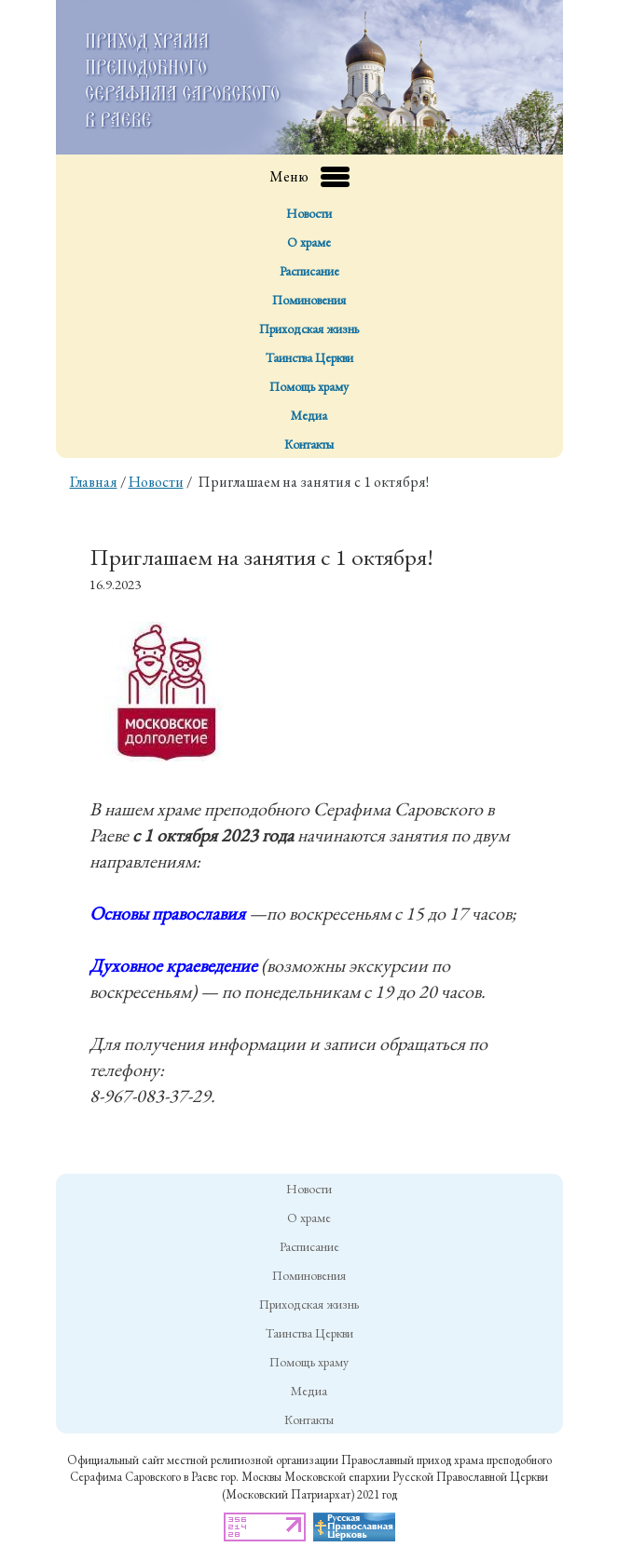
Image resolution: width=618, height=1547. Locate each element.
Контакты (309, 444)
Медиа (309, 415)
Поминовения (309, 299)
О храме (309, 242)
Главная (93, 481)
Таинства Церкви (309, 357)
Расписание (309, 270)
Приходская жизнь (309, 328)
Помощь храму (309, 386)
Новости (309, 213)
